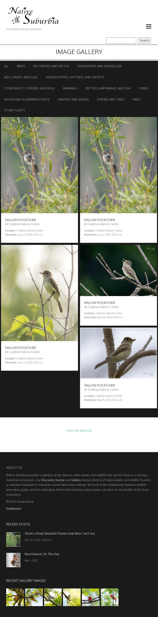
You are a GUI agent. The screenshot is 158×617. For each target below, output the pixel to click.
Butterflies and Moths (51, 66)
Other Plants (14, 110)
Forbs (143, 88)
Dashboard (13, 508)
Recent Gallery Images (26, 581)
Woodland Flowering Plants (27, 99)
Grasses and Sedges (73, 99)
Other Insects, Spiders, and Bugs (29, 88)
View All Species (79, 430)
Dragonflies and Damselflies (99, 66)
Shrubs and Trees (110, 99)
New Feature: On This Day (42, 554)
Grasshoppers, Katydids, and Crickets (75, 77)
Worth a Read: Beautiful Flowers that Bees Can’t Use (60, 533)
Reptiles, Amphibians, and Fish (108, 88)
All (6, 66)
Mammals (70, 88)
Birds (21, 66)
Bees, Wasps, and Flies (20, 77)
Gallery (76, 480)
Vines (136, 99)
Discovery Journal (53, 480)
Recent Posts (18, 524)
